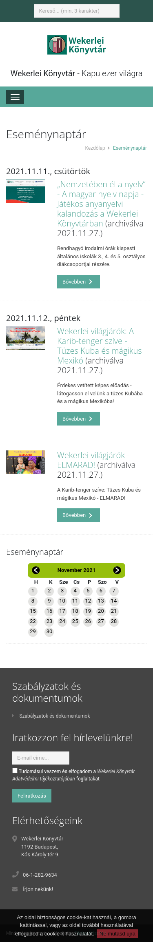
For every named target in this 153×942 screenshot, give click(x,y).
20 (101, 611)
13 (101, 601)
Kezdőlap (95, 148)
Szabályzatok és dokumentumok (51, 716)
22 (33, 621)
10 (62, 601)
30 (50, 631)
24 (62, 621)
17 (62, 611)
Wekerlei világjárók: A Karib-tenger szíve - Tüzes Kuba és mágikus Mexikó (99, 346)
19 (88, 611)
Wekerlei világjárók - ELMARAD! (93, 460)
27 (101, 621)
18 (75, 611)
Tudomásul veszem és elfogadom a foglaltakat (73, 775)
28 (114, 621)
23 (50, 621)
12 (88, 601)
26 (88, 621)
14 (114, 601)
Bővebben (77, 282)
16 (50, 611)
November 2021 (76, 570)
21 (114, 611)
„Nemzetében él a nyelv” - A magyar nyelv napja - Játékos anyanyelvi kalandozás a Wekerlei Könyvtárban (101, 204)
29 (33, 631)
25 (75, 621)
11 (75, 601)
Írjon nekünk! (38, 889)
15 (33, 611)
